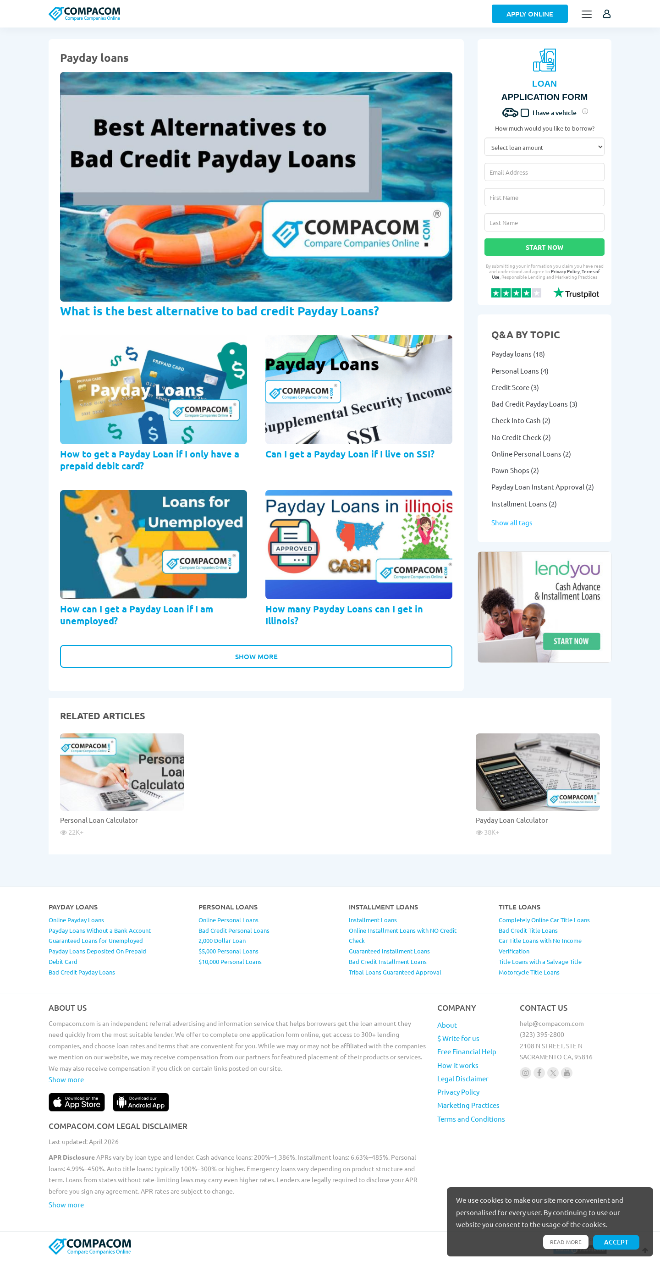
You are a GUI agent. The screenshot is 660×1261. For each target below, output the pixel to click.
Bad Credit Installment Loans (388, 961)
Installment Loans (373, 920)
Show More (256, 656)
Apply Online (529, 13)
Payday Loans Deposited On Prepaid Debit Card (97, 956)
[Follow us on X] (553, 1073)
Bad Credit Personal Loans (234, 930)
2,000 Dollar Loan (222, 940)
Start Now (544, 247)
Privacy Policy (565, 271)
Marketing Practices (468, 1105)
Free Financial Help (466, 1051)
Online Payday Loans (76, 920)
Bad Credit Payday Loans (82, 972)
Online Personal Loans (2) (531, 453)
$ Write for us (458, 1038)
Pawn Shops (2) (515, 470)
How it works (457, 1065)
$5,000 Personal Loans (228, 951)
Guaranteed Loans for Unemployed (96, 940)
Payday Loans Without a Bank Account (100, 930)
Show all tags (512, 522)
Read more (566, 1241)
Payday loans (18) (518, 353)
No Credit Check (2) (521, 437)
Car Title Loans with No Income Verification (540, 945)
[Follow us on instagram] (525, 1073)
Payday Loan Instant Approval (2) (542, 486)
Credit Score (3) (515, 387)
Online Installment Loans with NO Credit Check (402, 935)
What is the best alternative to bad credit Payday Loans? (219, 310)
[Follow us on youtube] (566, 1073)
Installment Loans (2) (524, 503)
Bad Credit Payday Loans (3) (534, 403)
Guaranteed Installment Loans (389, 951)
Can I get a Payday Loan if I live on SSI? (349, 454)
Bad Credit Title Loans (528, 930)
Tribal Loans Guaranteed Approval (395, 972)
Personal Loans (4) (520, 370)
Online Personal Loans (228, 920)
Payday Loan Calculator (512, 819)
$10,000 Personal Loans (230, 961)
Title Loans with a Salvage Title (540, 961)
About (447, 1024)
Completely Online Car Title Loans (544, 920)
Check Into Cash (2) (520, 420)
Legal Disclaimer (463, 1078)
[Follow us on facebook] (539, 1073)
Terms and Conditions (471, 1118)
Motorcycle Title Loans (529, 972)
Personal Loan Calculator (99, 819)
